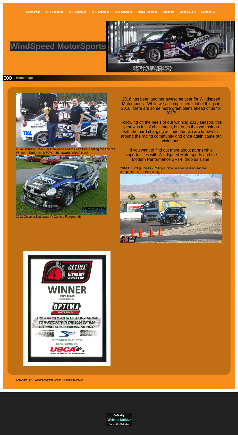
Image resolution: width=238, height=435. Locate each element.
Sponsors (168, 12)
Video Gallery (188, 12)
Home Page (33, 12)
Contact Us (208, 12)
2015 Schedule (100, 12)
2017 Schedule (54, 12)
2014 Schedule (123, 12)
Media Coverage (147, 12)
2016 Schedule (77, 12)
